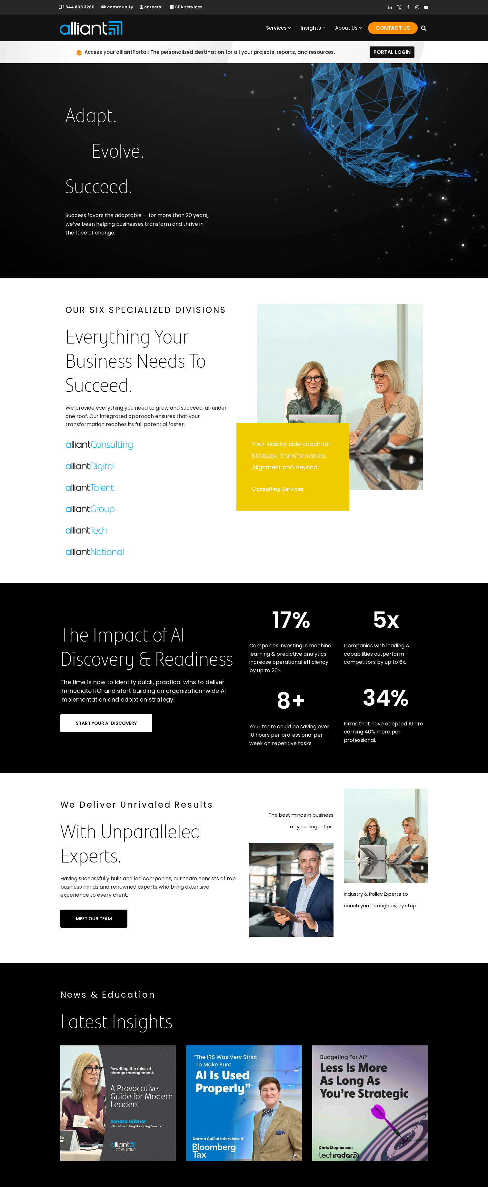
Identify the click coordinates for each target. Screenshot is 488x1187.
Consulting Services (278, 489)
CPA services (186, 7)
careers (150, 7)
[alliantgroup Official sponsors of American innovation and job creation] (91, 27)
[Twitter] (399, 7)
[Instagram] (417, 7)
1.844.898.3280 (77, 7)
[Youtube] (426, 7)
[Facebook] (408, 7)
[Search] (423, 28)
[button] (289, 28)
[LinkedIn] (390, 7)
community (117, 7)
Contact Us (393, 28)
